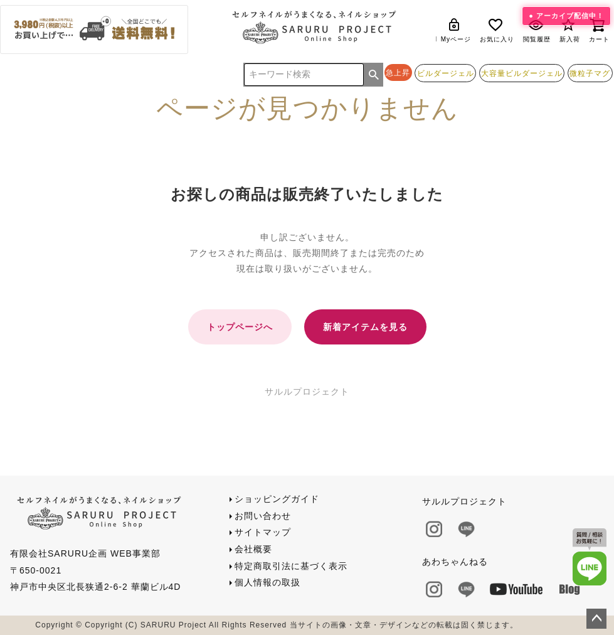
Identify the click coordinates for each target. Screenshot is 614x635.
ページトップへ (596, 619)
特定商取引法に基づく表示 (291, 566)
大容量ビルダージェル (522, 73)
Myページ (456, 30)
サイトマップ (263, 532)
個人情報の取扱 (267, 582)
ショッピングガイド (277, 499)
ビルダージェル (445, 73)
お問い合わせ (263, 516)
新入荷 (569, 30)
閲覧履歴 (537, 30)
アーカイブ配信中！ (570, 15)
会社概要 (253, 549)
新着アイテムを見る (365, 327)
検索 (373, 75)
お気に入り (497, 30)
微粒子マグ (589, 73)
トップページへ (240, 327)
